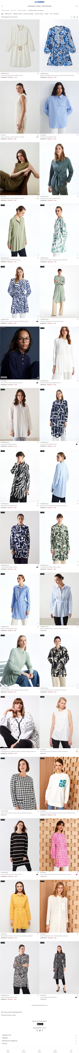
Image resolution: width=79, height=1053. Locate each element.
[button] (20, 70)
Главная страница (5, 10)
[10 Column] (77, 17)
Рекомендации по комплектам (9, 17)
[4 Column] (74, 17)
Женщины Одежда (22, 10)
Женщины (13, 10)
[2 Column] (71, 17)
